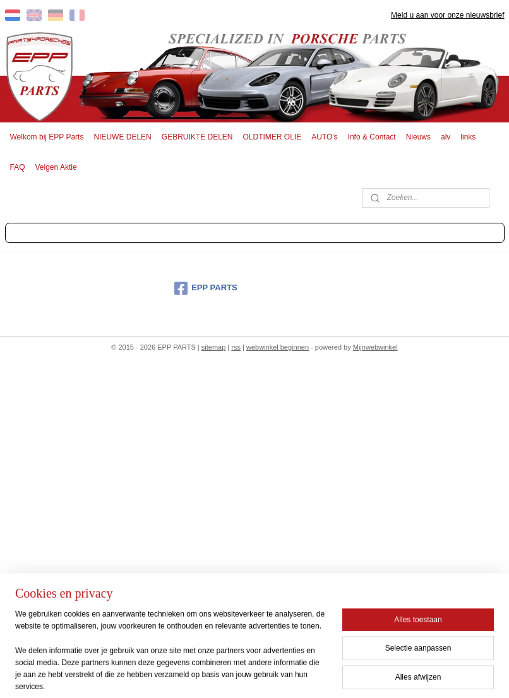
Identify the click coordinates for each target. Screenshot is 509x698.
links (468, 137)
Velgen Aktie (56, 167)
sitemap (213, 347)
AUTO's (324, 137)
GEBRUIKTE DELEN (197, 137)
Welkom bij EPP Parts (47, 137)
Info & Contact (372, 137)
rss (236, 347)
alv (445, 137)
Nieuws (418, 137)
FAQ (17, 167)
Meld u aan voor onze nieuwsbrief (447, 15)
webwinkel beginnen (277, 347)
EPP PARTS (205, 288)
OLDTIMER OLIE (272, 137)
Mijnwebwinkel (375, 347)
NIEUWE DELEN (122, 137)
